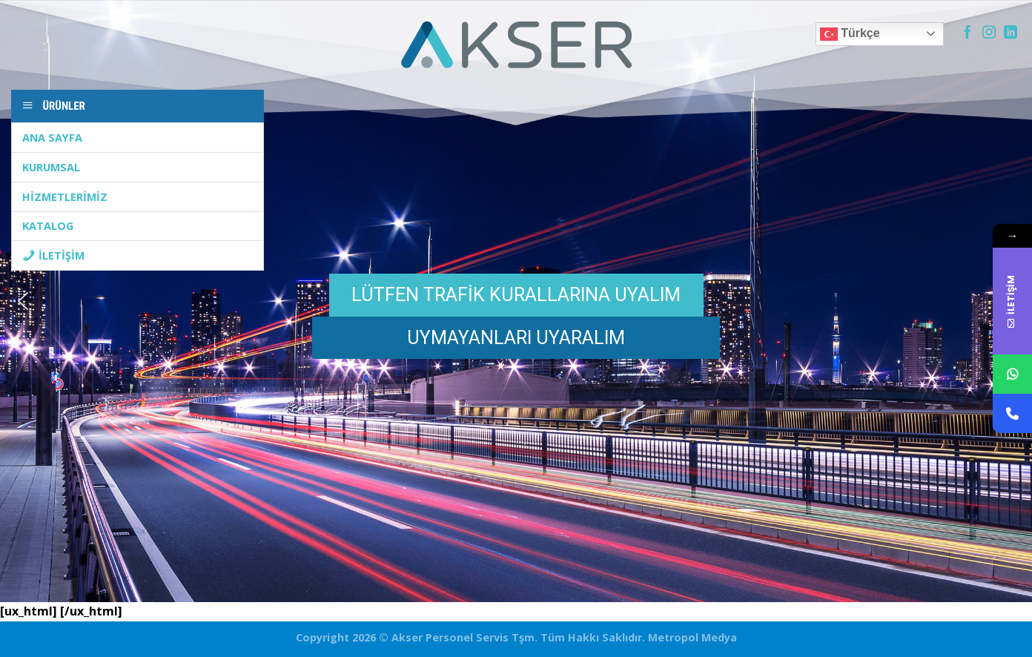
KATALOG (47, 226)
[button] (23, 301)
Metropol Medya (691, 637)
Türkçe (850, 34)
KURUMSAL (51, 167)
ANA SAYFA (52, 138)
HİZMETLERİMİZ (65, 197)
